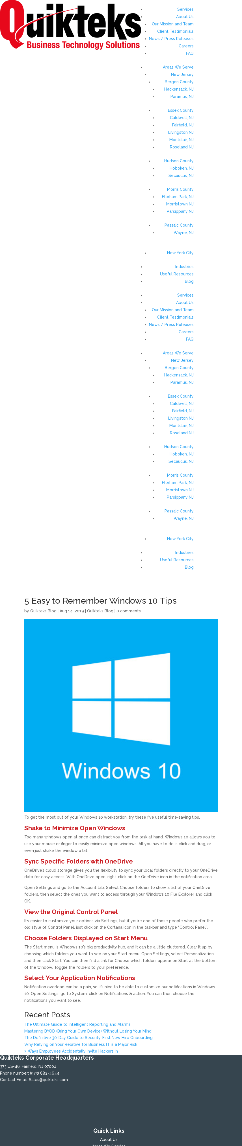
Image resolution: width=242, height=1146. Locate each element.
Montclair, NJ (181, 139)
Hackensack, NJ (179, 89)
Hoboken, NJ (182, 168)
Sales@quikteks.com (48, 1079)
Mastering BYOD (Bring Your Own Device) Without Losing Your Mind (88, 1031)
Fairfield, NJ (183, 125)
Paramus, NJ (182, 96)
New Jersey (182, 74)
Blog (189, 281)
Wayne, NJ (184, 232)
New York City (180, 253)
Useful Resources (177, 274)
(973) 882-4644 (44, 1073)
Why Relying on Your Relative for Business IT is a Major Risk (80, 1044)
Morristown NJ (180, 204)
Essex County (181, 110)
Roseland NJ (182, 147)
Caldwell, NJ (182, 117)
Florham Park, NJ (178, 196)
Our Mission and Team (173, 24)
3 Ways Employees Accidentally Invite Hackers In (71, 1051)
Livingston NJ (181, 132)
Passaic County (179, 225)
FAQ (190, 53)
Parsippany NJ (180, 211)
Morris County (180, 189)
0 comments (128, 611)
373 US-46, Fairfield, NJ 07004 (28, 1066)
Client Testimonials (175, 31)
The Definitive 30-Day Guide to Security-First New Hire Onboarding (88, 1037)
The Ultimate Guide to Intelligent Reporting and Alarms (77, 1024)
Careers (186, 46)
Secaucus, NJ (181, 175)
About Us (185, 16)
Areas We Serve (178, 67)
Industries (184, 266)
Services (185, 9)
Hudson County (179, 161)
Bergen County (179, 82)
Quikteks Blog (43, 611)
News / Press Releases (171, 38)
